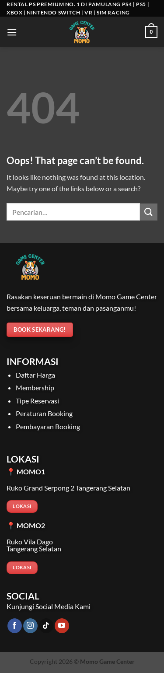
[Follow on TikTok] (46, 625)
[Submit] (148, 212)
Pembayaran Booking (48, 426)
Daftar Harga (35, 375)
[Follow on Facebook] (14, 625)
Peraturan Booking (44, 413)
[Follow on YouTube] (62, 625)
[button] (12, 32)
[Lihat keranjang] (151, 32)
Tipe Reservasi (37, 400)
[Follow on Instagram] (30, 625)
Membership (35, 387)
